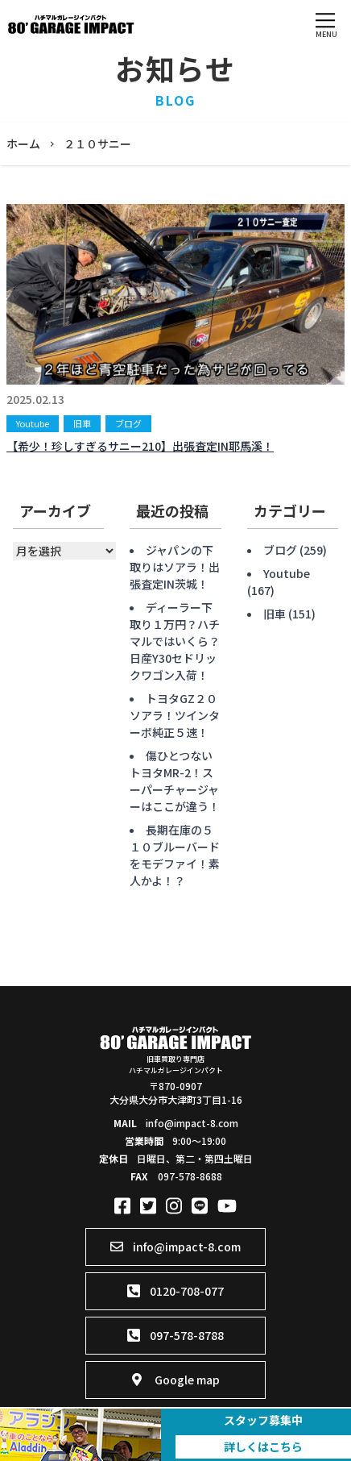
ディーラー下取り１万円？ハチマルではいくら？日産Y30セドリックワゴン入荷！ (175, 641)
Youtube (32, 423)
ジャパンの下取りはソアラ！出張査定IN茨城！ (175, 567)
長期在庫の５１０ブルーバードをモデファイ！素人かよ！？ (175, 855)
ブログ (128, 423)
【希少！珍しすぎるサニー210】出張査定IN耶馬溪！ (140, 446)
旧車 (82, 423)
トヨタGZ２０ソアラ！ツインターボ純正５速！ (175, 715)
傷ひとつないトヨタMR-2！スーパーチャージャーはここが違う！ (175, 780)
